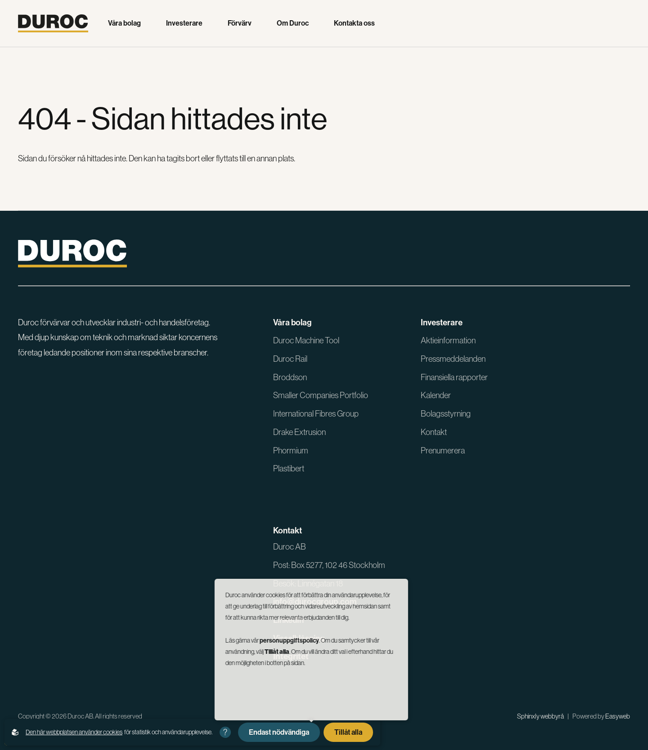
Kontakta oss (354, 23)
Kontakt (434, 432)
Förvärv (240, 23)
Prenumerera (443, 450)
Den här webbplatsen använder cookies (74, 732)
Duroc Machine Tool (306, 340)
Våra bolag (124, 23)
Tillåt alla (348, 732)
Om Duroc (293, 23)
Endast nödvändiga (279, 732)
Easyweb (617, 716)
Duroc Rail (290, 359)
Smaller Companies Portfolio (320, 395)
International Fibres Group (316, 413)
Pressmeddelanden (453, 359)
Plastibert (288, 468)
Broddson (290, 377)
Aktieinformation (448, 340)
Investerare (184, 23)
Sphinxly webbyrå (540, 716)
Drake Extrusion (299, 432)
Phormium (290, 450)
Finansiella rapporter (454, 377)
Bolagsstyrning (446, 413)
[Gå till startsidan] (53, 23)
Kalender (436, 395)
